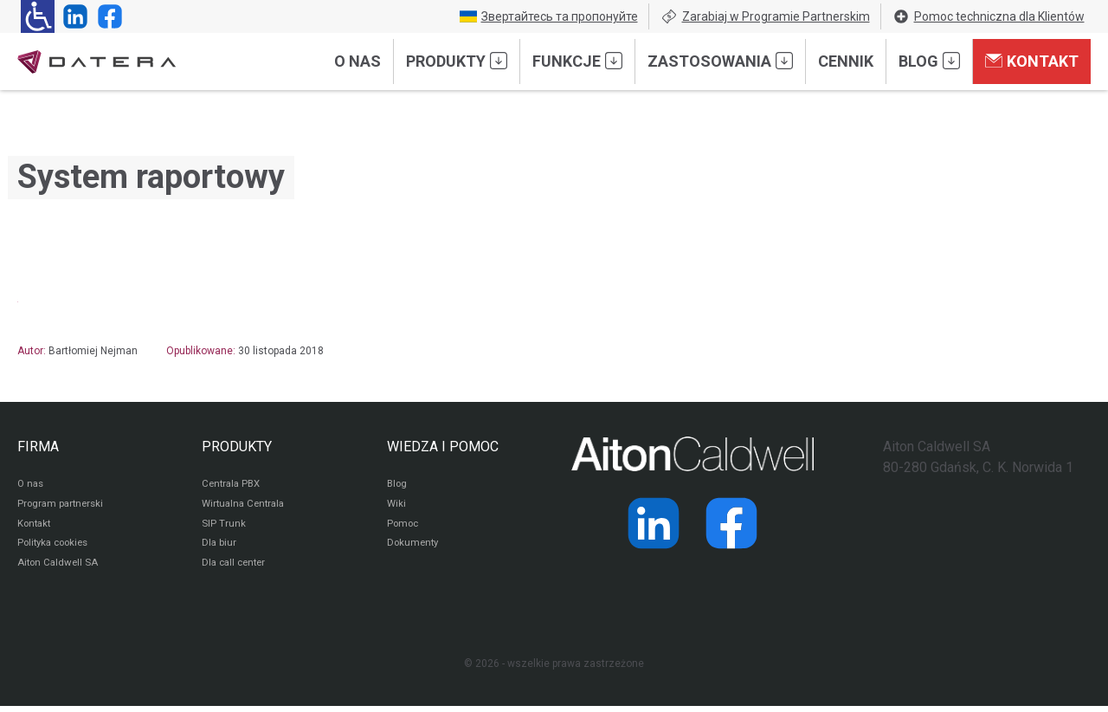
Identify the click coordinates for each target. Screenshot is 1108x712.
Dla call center (236, 568)
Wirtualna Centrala (246, 506)
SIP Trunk (224, 527)
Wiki (397, 506)
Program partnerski (62, 506)
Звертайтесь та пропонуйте (549, 16)
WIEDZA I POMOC (443, 446)
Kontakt (1032, 60)
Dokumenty (414, 547)
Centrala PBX (233, 485)
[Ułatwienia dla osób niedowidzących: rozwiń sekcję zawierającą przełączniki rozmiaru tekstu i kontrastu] (38, 16)
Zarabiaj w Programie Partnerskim (765, 16)
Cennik (845, 61)
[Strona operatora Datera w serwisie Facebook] (106, 16)
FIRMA (38, 446)
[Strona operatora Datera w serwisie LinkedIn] (72, 16)
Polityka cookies (56, 547)
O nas (357, 61)
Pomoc (404, 527)
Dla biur (219, 547)
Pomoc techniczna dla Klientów (988, 16)
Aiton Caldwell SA (59, 568)
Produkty (456, 60)
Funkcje (577, 60)
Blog (929, 60)
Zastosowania (720, 60)
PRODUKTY (237, 446)
